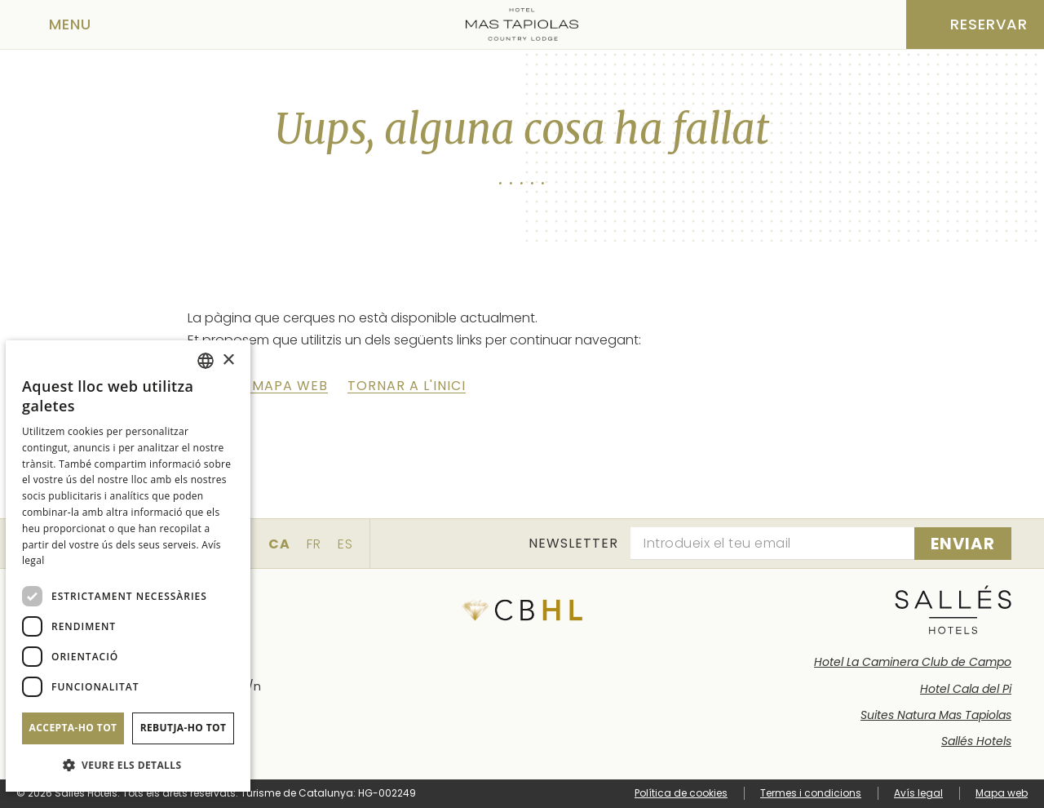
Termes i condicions (810, 793)
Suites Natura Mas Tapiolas (935, 715)
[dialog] (128, 566)
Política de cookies (681, 793)
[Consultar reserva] (975, 24)
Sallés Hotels (976, 741)
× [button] (228, 360)
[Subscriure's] (962, 543)
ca (279, 544)
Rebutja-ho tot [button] (183, 728)
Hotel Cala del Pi (965, 689)
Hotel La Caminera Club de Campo (912, 662)
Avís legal (918, 793)
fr (314, 544)
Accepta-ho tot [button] (73, 728)
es (345, 544)
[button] (128, 765)
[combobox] (205, 361)
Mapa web (1001, 793)
